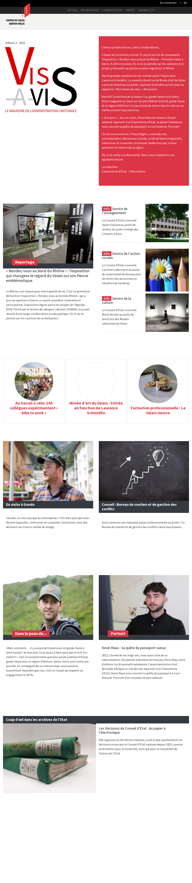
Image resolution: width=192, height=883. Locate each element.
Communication (112, 10)
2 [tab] (138, 341)
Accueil (72, 10)
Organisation (89, 10)
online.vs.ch (146, 10)
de (185, 3)
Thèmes (130, 10)
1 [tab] (133, 341)
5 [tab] (155, 341)
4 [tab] (150, 341)
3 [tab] (144, 341)
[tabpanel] (144, 226)
